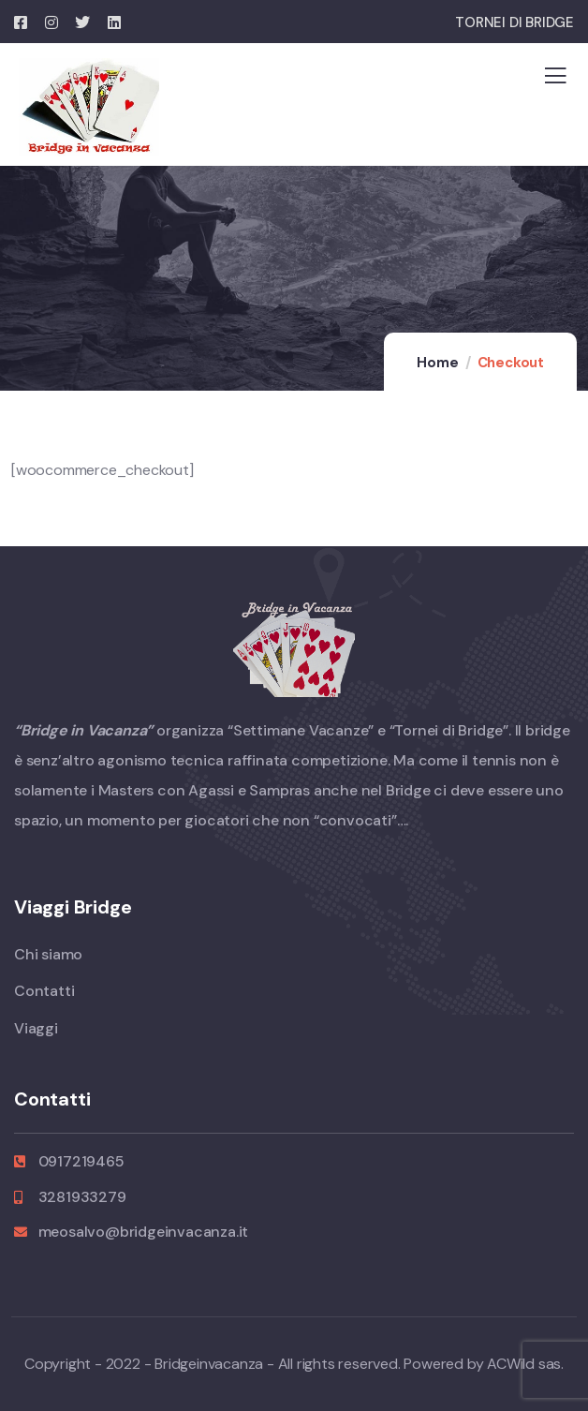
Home (437, 362)
